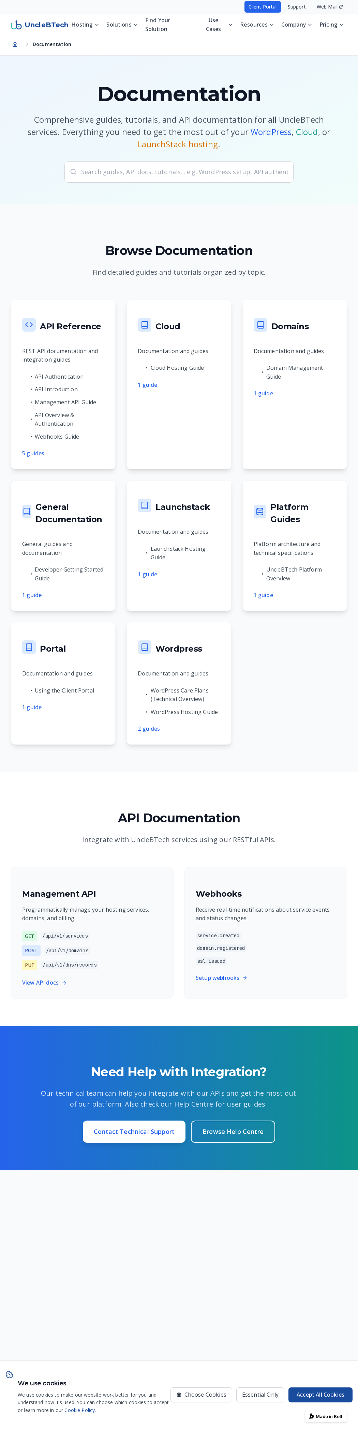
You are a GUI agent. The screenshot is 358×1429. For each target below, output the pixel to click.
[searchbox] (179, 172)
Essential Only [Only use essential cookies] (260, 1394)
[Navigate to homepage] (15, 44)
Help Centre (193, 1104)
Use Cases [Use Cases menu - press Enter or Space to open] (220, 24)
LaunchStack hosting (178, 144)
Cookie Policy (79, 1410)
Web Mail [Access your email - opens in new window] (330, 6)
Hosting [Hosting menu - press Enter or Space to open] (85, 24)
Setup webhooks (222, 978)
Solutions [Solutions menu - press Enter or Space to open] (122, 24)
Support (297, 6)
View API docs (44, 982)
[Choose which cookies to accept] (201, 1394)
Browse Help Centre (233, 1131)
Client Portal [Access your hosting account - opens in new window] (263, 6)
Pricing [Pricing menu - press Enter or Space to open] (331, 24)
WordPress (271, 131)
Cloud (307, 131)
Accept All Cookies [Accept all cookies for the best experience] (320, 1394)
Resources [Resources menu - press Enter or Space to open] (257, 24)
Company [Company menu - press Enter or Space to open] (297, 24)
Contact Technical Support (134, 1131)
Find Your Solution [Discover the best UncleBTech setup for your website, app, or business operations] (157, 24)
